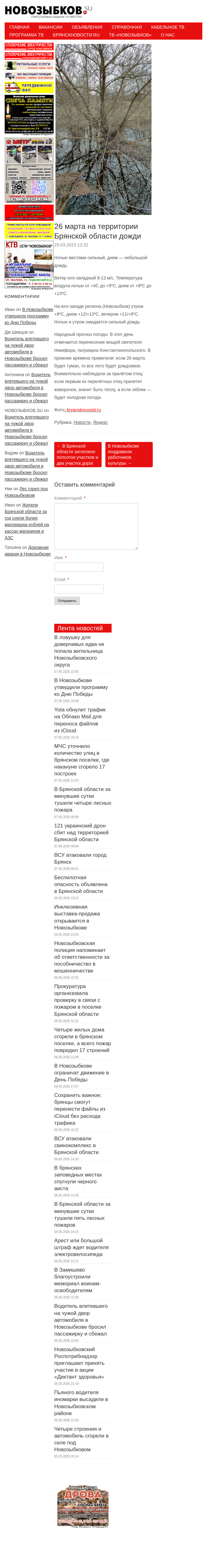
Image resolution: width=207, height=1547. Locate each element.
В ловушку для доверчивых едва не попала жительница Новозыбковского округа (79, 651)
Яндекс (100, 422)
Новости (82, 422)
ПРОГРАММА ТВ (26, 34)
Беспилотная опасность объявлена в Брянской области (81, 884)
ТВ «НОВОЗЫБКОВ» (130, 34)
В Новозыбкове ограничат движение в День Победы (81, 1073)
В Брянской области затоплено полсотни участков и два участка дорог (77, 455)
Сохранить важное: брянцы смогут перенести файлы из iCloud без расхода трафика (79, 1109)
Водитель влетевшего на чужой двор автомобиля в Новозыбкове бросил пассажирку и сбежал (27, 351)
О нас (168, 34)
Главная (19, 27)
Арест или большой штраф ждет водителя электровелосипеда (81, 1247)
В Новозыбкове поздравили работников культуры (123, 455)
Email (61, 579)
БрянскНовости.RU (76, 34)
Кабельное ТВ (168, 27)
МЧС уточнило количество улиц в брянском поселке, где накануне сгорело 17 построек (81, 760)
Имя (60, 557)
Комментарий (70, 498)
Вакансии (50, 27)
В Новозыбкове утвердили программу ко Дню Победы (29, 316)
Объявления (87, 27)
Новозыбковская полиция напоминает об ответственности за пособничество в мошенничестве (81, 957)
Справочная (127, 27)
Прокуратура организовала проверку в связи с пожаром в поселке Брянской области (77, 1000)
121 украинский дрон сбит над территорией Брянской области (81, 832)
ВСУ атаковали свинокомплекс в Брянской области (76, 1145)
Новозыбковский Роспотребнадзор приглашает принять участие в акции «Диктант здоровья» (79, 1363)
